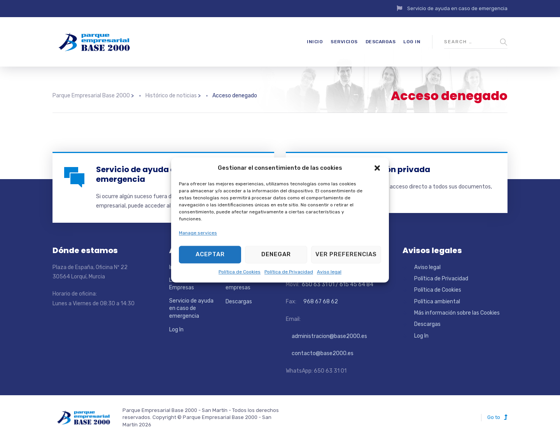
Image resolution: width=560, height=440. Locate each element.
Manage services (198, 233)
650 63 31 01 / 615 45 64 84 (337, 284)
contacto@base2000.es (320, 353)
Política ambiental (437, 301)
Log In (411, 41)
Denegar (276, 254)
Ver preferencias (346, 254)
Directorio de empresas (242, 284)
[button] (377, 168)
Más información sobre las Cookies (457, 313)
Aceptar (210, 254)
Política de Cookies (240, 272)
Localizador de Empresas (187, 284)
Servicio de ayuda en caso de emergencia (457, 8)
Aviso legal (329, 272)
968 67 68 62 (320, 301)
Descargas (381, 41)
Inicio (315, 41)
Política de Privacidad (288, 272)
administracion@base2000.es (326, 336)
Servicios (344, 41)
